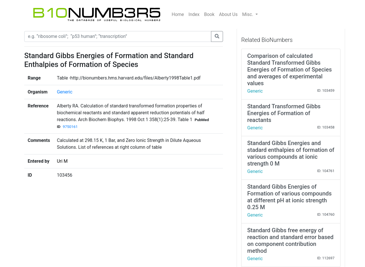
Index (194, 14)
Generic (64, 92)
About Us (228, 14)
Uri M (62, 161)
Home (178, 14)
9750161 (70, 127)
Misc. (248, 14)
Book (209, 14)
